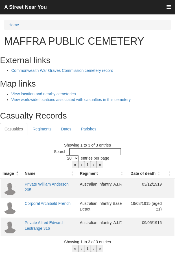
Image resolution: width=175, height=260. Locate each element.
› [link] (94, 164)
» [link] (100, 164)
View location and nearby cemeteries (43, 94)
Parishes (88, 129)
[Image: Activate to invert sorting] (11, 173)
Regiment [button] (89, 173)
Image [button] (8, 173)
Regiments (41, 129)
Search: (60, 151)
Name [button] (30, 173)
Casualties (14, 129)
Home (13, 25)
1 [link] (87, 164)
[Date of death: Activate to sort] (145, 173)
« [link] (75, 164)
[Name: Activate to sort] (49, 173)
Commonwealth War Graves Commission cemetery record (62, 70)
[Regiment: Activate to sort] (102, 173)
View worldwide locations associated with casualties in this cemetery (71, 99)
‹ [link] (81, 164)
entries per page (95, 158)
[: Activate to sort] (169, 173)
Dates (66, 129)
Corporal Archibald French (48, 203)
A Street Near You (25, 7)
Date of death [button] (143, 173)
